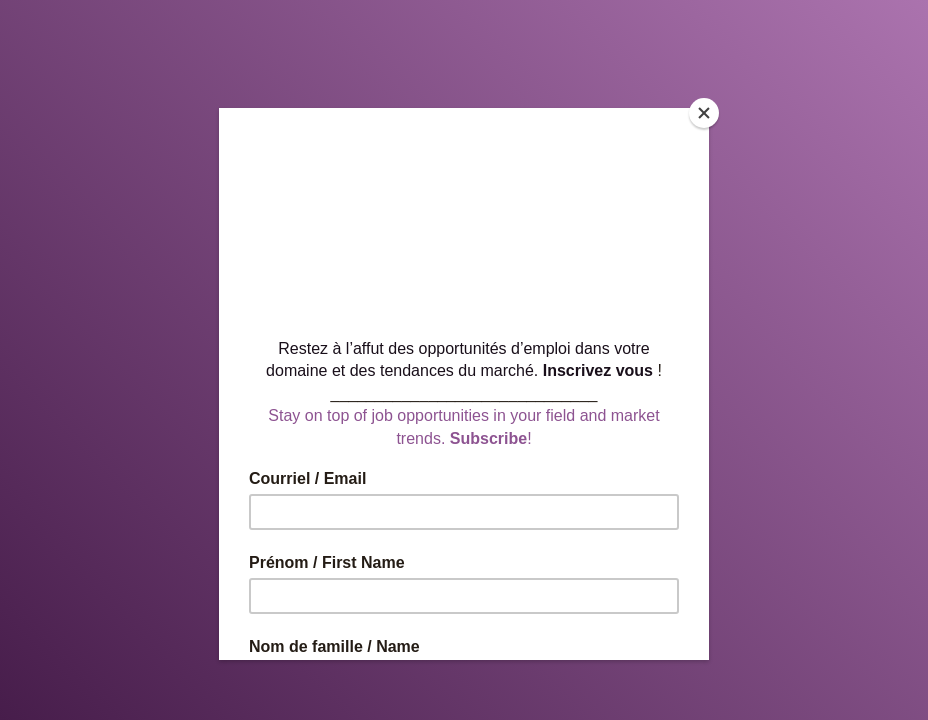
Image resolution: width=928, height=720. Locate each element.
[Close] (704, 113)
